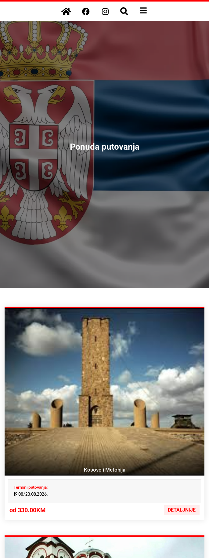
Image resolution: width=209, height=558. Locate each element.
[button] (124, 11)
